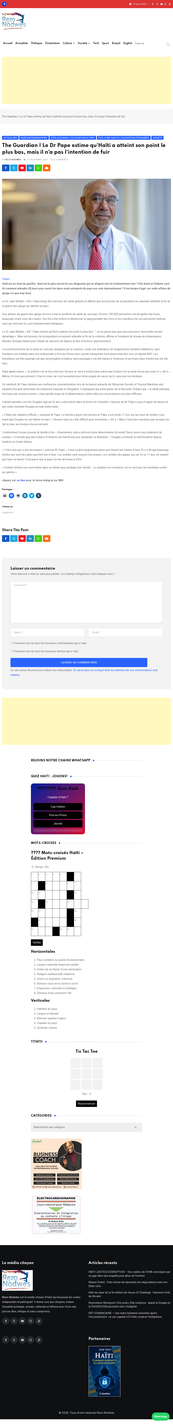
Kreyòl (116, 43)
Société (82, 43)
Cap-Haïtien (58, 809)
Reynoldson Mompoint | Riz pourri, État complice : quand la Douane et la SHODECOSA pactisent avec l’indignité (129, 1309)
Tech (96, 43)
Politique (36, 43)
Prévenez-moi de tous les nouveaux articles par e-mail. (46, 653)
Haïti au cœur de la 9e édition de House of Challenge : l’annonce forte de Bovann (129, 1298)
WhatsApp (160, 1416)
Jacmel (58, 826)
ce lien (21, 482)
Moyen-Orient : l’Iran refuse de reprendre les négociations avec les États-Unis (128, 1288)
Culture (67, 43)
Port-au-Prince (58, 817)
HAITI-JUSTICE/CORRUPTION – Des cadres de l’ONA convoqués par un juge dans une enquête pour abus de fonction (129, 1278)
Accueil (7, 43)
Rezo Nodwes (13, 162)
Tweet (5, 281)
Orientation (52, 43)
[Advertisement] (86, 80)
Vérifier (37, 944)
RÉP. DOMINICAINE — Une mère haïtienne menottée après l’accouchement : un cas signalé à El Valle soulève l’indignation (125, 1319)
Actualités (21, 43)
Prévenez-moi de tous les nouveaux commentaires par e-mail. (50, 645)
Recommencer (86, 1106)
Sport (105, 43)
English (127, 43)
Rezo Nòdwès (105, 1417)
